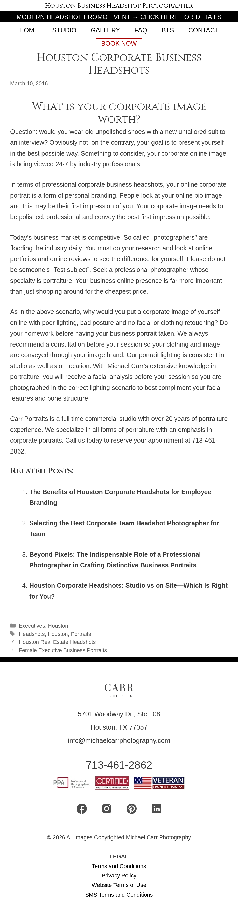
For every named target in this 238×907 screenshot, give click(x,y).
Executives (32, 626)
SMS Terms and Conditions (119, 894)
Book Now (119, 43)
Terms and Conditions (119, 866)
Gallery (105, 30)
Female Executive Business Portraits (63, 650)
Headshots (32, 634)
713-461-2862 (119, 765)
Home (28, 30)
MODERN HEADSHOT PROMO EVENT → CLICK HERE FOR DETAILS (119, 16)
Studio (64, 30)
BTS (168, 30)
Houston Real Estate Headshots (57, 642)
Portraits (81, 634)
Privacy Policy (119, 875)
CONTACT (203, 30)
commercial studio (110, 418)
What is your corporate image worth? (119, 113)
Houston (58, 626)
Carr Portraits (29, 418)
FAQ (140, 30)
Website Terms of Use (119, 885)
